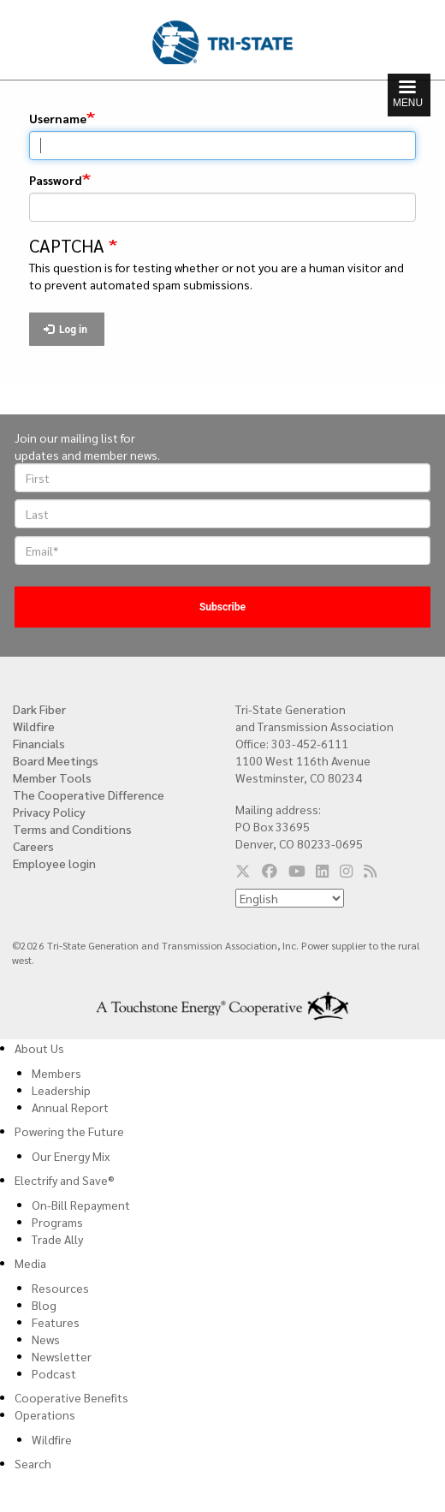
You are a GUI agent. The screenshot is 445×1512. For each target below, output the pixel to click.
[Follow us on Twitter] (243, 870)
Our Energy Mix (71, 1156)
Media (30, 1263)
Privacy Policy (49, 811)
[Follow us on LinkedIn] (322, 870)
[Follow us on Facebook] (269, 870)
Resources (60, 1287)
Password (55, 180)
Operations (45, 1414)
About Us (39, 1048)
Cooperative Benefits (71, 1397)
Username (57, 118)
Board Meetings (55, 760)
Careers (33, 846)
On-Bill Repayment (81, 1204)
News (46, 1339)
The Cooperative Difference (88, 794)
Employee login (54, 863)
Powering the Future (69, 1131)
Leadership (61, 1090)
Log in (65, 330)
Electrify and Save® (65, 1180)
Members (56, 1072)
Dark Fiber (39, 709)
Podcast (54, 1373)
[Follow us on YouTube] (297, 870)
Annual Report (70, 1107)
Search (33, 1463)
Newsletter (62, 1356)
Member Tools (52, 777)
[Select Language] (289, 898)
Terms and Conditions (72, 828)
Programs (57, 1221)
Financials (39, 743)
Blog (44, 1305)
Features (56, 1322)
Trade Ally (57, 1239)
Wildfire (34, 726)
